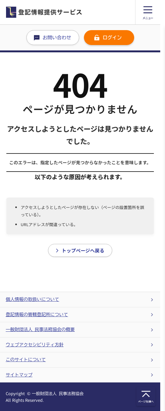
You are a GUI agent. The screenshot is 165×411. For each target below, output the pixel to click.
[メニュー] (147, 12)
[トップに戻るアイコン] (145, 396)
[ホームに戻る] (70, 12)
